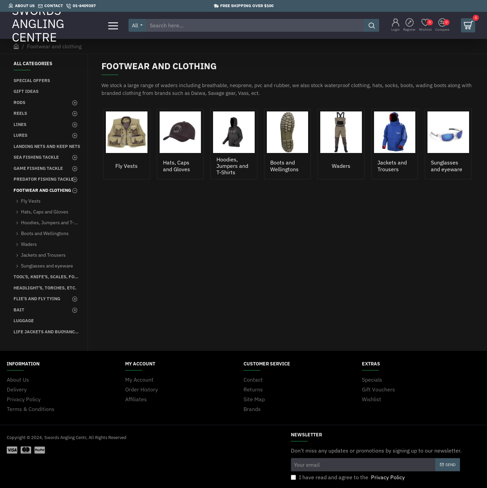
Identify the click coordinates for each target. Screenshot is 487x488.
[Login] (395, 25)
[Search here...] (371, 25)
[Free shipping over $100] (243, 6)
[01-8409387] (81, 6)
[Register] (409, 25)
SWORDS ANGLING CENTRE (38, 25)
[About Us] (21, 6)
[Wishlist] (425, 25)
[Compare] (442, 25)
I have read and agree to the (348, 477)
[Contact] (50, 6)
